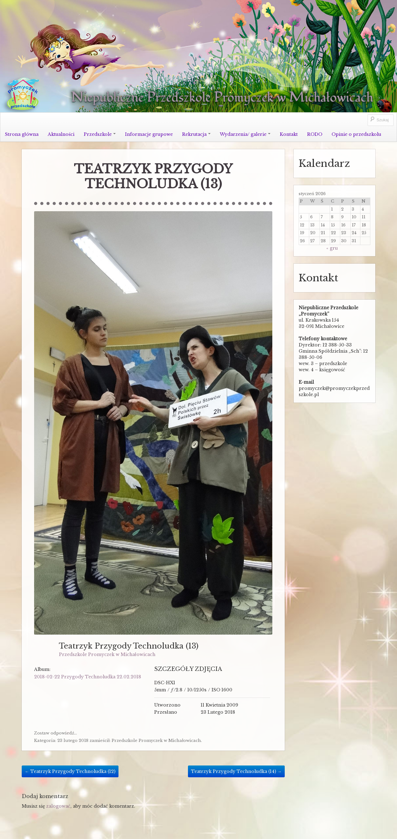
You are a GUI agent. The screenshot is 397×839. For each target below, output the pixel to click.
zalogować (58, 806)
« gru (332, 248)
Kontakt (289, 134)
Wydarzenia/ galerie (245, 134)
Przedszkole (100, 134)
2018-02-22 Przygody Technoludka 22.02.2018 (87, 677)
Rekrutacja (196, 134)
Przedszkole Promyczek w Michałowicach (107, 654)
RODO (314, 134)
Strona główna (21, 134)
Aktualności (61, 134)
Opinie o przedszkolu (356, 134)
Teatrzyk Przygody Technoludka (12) (70, 771)
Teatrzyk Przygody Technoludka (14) (236, 771)
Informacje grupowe (149, 134)
